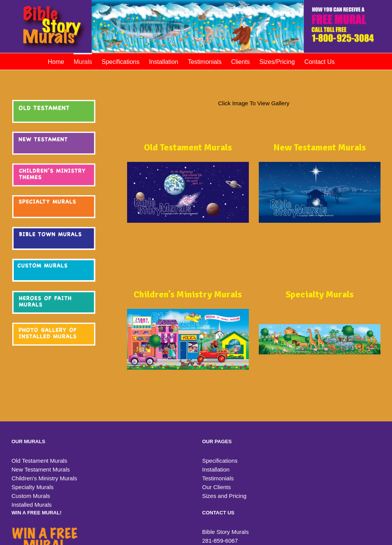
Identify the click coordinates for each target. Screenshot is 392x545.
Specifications (220, 460)
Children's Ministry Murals (44, 478)
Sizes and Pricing (224, 496)
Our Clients (216, 487)
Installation (216, 469)
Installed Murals (31, 504)
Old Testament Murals (39, 460)
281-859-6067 (220, 540)
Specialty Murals (32, 487)
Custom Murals (30, 496)
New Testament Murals (40, 469)
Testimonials (218, 478)
